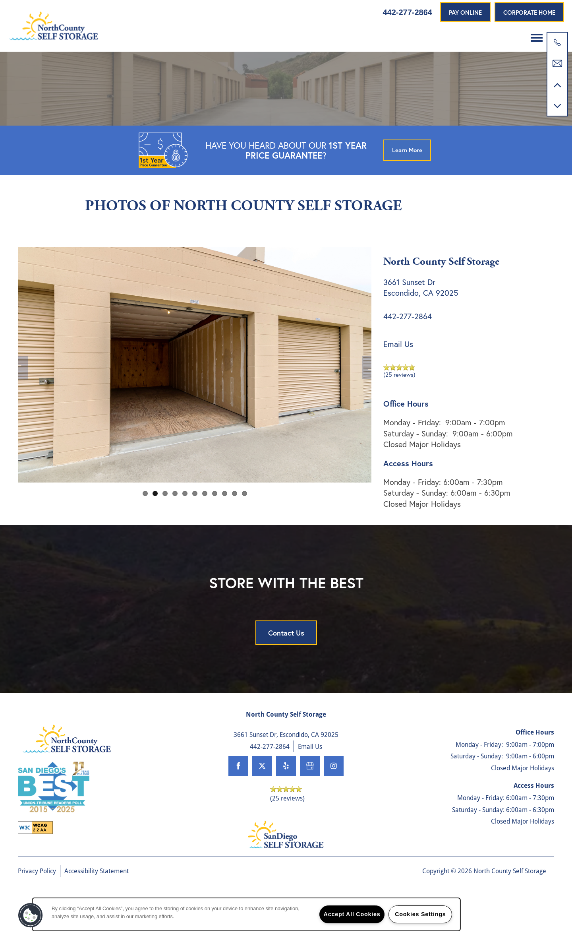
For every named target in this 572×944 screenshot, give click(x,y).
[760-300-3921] (557, 42)
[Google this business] (310, 802)
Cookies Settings (420, 914)
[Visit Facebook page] (238, 802)
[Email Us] (557, 64)
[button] (465, 12)
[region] (246, 914)
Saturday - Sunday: (415, 468)
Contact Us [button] (286, 668)
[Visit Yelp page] (286, 802)
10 (234, 528)
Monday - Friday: (412, 458)
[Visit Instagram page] (334, 802)
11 (244, 528)
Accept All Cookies (352, 914)
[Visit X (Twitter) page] (262, 802)
